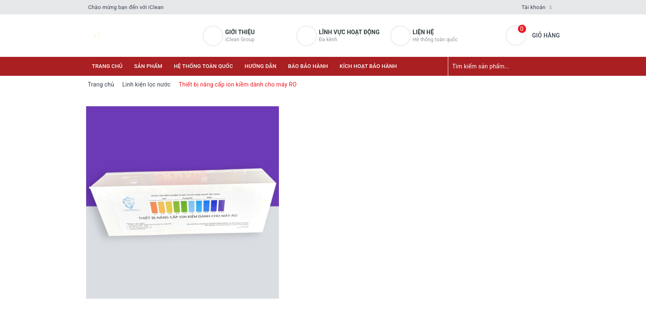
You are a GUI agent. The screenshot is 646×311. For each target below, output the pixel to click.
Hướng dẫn (260, 66)
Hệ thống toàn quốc (203, 66)
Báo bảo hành (308, 66)
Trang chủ (107, 66)
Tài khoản (533, 7)
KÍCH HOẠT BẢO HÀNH (368, 66)
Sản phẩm (148, 66)
